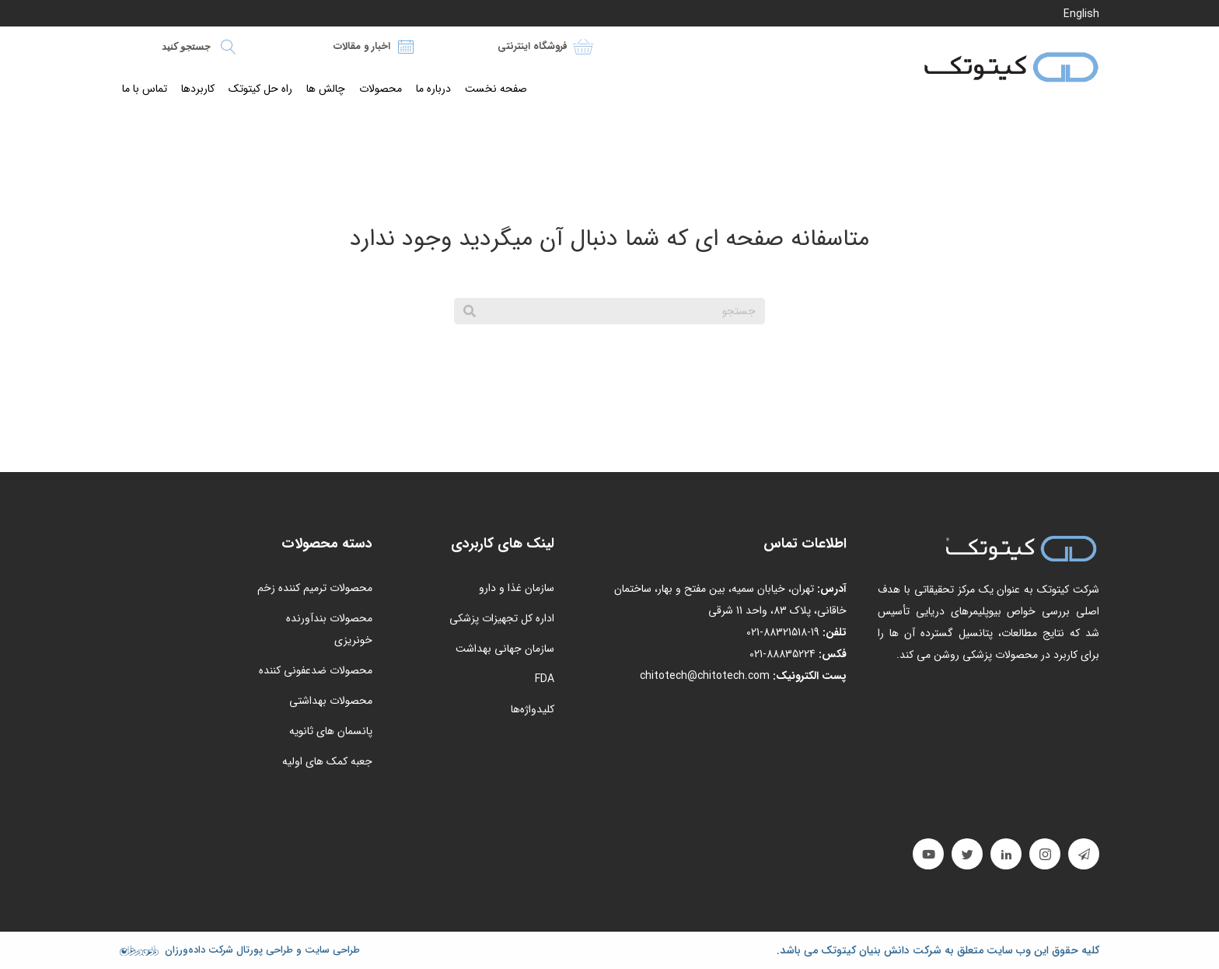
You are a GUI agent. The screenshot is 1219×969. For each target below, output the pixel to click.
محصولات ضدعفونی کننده (315, 670)
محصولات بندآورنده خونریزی (329, 629)
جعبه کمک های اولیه (327, 761)
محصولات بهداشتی (330, 700)
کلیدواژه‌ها (532, 709)
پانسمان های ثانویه (330, 731)
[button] (1083, 853)
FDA (544, 678)
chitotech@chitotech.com (705, 675)
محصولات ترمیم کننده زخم (314, 587)
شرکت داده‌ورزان (199, 950)
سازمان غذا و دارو (516, 587)
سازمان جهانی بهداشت (505, 648)
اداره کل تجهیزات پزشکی (501, 618)
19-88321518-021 (782, 632)
